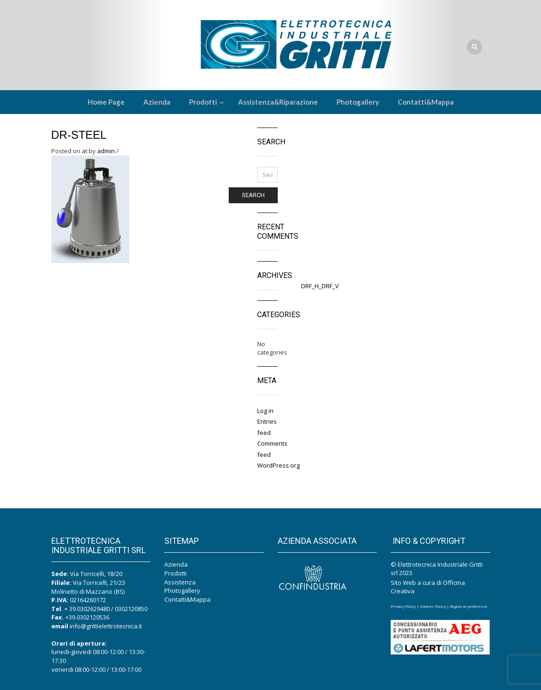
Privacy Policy (403, 606)
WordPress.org (278, 465)
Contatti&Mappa (187, 599)
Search (253, 195)
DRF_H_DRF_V (320, 286)
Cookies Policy (433, 606)
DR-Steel (79, 134)
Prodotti (175, 573)
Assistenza (180, 582)
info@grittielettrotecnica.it (106, 626)
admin (106, 151)
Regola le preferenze (468, 606)
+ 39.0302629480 (87, 609)
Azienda (176, 564)
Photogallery (182, 590)
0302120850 (131, 609)
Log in (265, 410)
